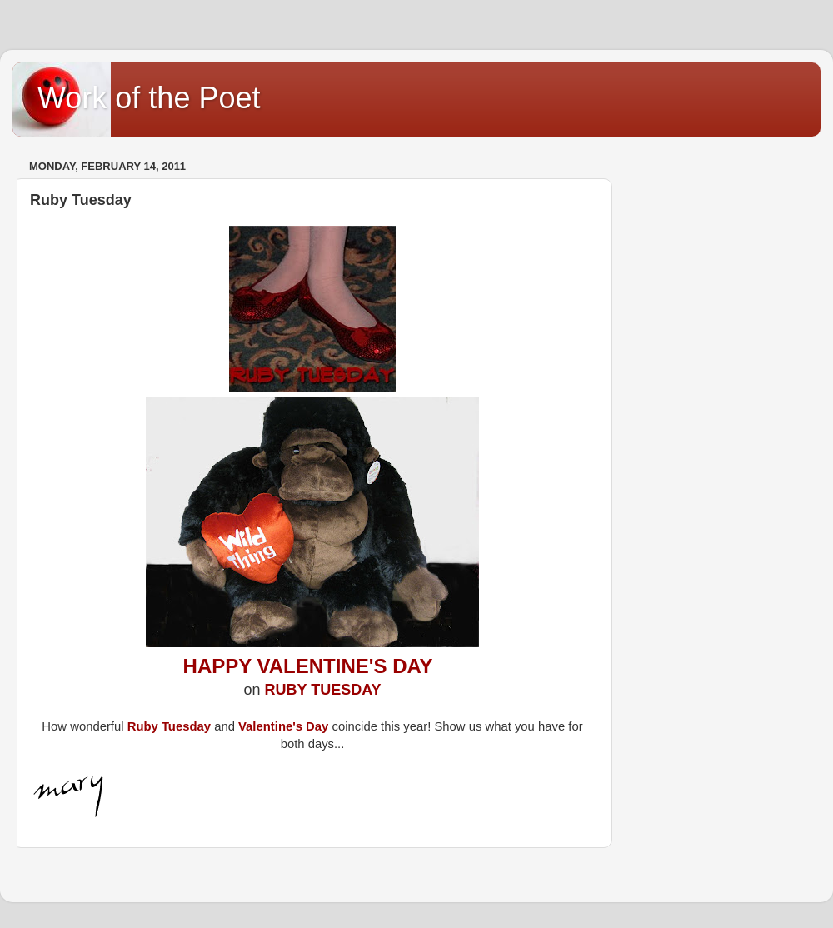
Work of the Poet (148, 98)
